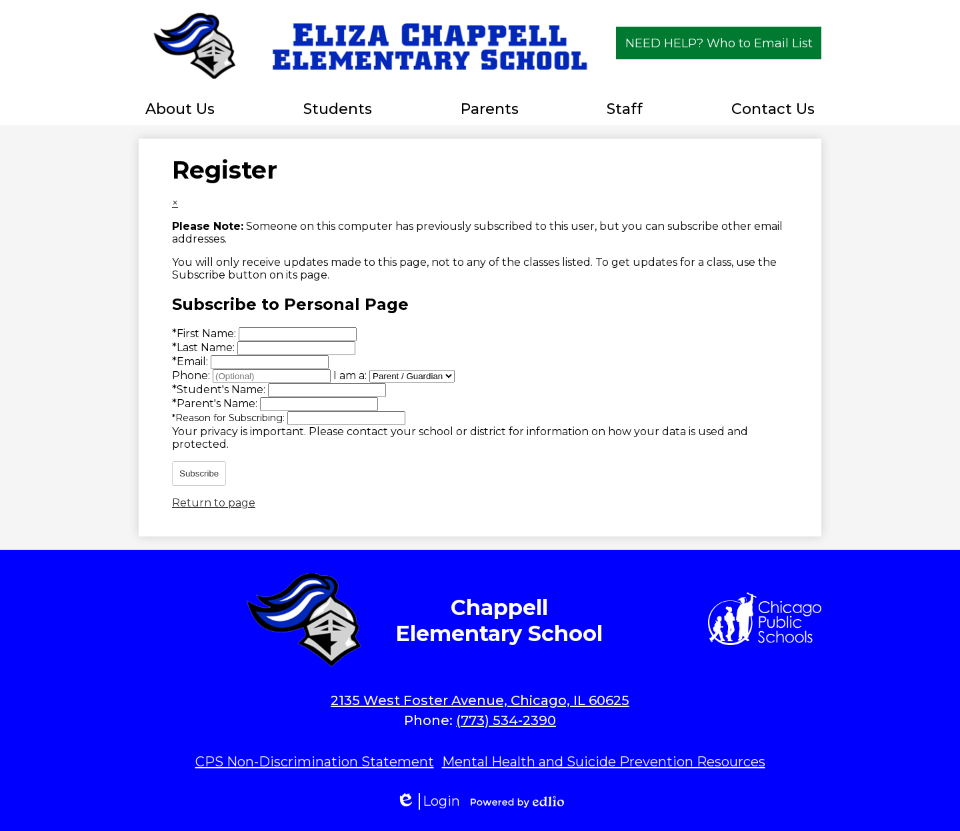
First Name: (205, 333)
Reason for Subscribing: (229, 418)
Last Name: (204, 347)
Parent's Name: (216, 403)
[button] (180, 108)
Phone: (192, 375)
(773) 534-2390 (506, 720)
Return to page (213, 502)
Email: (191, 361)
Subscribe (199, 473)
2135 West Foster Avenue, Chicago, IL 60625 (480, 700)
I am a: (350, 375)
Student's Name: (220, 389)
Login (428, 801)
